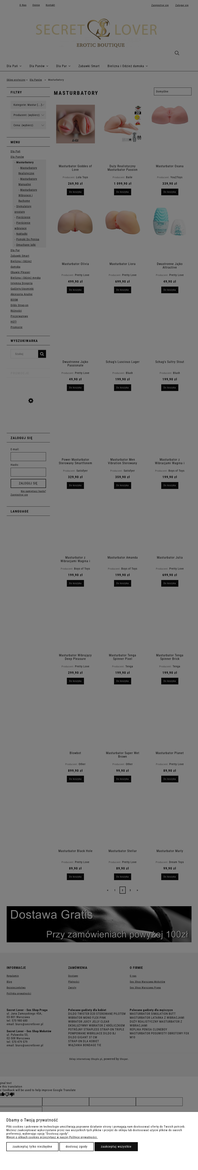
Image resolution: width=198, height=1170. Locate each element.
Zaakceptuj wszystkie (116, 1146)
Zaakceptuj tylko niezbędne (32, 1146)
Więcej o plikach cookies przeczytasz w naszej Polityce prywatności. (52, 1137)
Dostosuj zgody (76, 1146)
